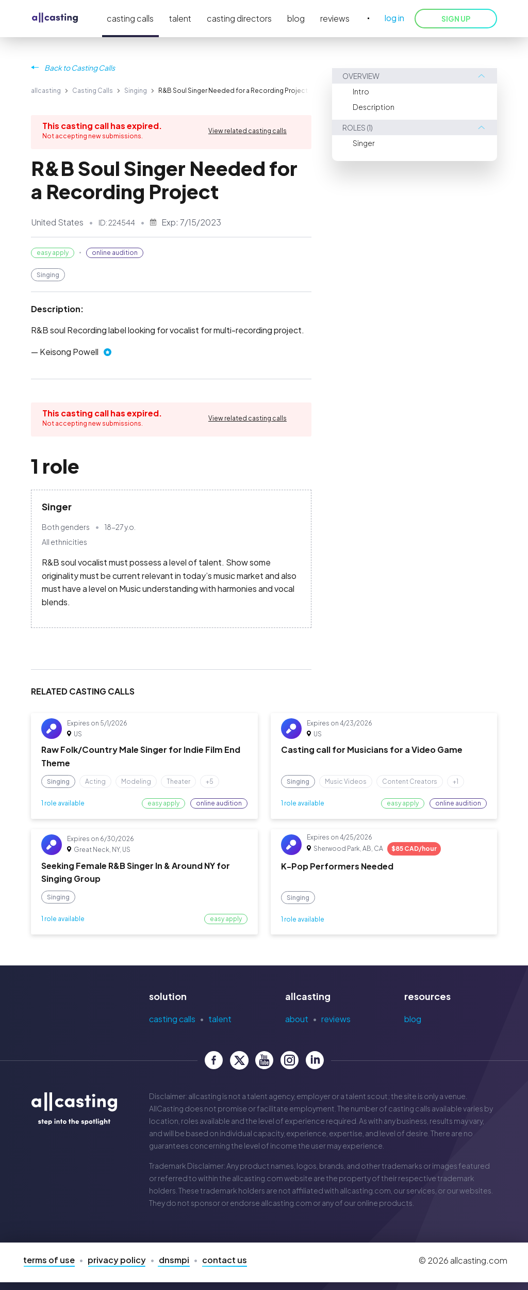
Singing (135, 90)
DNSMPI (174, 1259)
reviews (335, 18)
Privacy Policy (117, 1259)
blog (296, 18)
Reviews (336, 1018)
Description (373, 106)
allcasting (46, 90)
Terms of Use (49, 1259)
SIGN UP (455, 18)
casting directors (239, 18)
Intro (361, 91)
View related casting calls (247, 131)
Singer (364, 143)
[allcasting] (55, 18)
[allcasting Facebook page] (214, 1060)
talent (180, 18)
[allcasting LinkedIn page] (315, 1060)
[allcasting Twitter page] (239, 1060)
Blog (412, 1018)
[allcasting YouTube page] (264, 1060)
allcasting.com (257, 1178)
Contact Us (224, 1259)
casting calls (130, 18)
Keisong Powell (69, 351)
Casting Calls (92, 90)
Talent (220, 1018)
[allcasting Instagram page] (289, 1060)
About (296, 1018)
